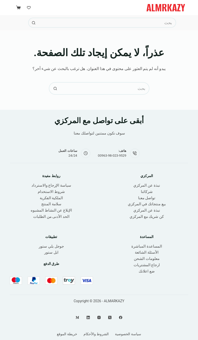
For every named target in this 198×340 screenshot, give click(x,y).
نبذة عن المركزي (146, 185)
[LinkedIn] (88, 317)
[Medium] (77, 317)
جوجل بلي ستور (51, 246)
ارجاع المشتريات (147, 265)
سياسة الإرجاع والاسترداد (51, 185)
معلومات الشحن (147, 258)
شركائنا (147, 191)
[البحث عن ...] (107, 23)
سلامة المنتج (51, 204)
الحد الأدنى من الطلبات (51, 216)
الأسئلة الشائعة (147, 252)
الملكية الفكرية (51, 198)
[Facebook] (120, 317)
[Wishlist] (29, 8)
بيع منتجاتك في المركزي (147, 204)
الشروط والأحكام (96, 334)
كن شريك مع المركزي (147, 216)
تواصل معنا (146, 198)
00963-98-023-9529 (112, 155)
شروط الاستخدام (51, 191)
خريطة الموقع (67, 334)
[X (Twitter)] (109, 317)
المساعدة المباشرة (146, 246)
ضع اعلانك (147, 271)
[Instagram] (99, 317)
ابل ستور (51, 252)
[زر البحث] (33, 23)
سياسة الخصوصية (128, 334)
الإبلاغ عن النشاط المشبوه (51, 210)
